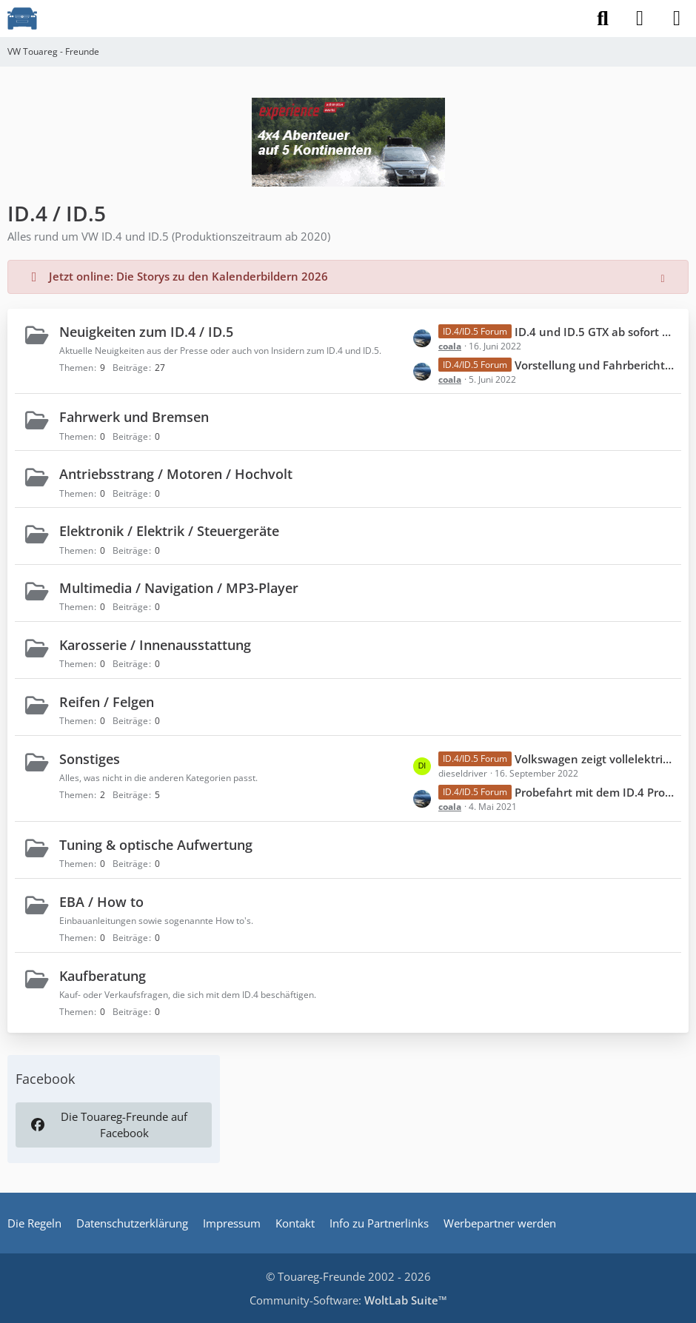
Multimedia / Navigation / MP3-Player (178, 588)
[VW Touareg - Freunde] (22, 18)
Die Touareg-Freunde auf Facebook (108, 1124)
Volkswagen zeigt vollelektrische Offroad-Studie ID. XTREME (594, 758)
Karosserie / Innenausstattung (155, 645)
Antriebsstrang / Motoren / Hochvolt (175, 474)
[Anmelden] (640, 18)
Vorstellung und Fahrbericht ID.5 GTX (594, 365)
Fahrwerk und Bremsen (134, 417)
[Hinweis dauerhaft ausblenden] (664, 277)
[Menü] (677, 18)
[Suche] (603, 18)
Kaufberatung (102, 976)
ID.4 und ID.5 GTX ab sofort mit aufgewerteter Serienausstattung (594, 331)
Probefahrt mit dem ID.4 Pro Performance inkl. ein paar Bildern (594, 792)
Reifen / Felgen (106, 702)
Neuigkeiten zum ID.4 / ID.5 (146, 332)
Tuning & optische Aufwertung (155, 845)
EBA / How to (101, 902)
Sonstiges (89, 759)
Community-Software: (348, 1300)
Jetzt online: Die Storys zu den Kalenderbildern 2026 (188, 276)
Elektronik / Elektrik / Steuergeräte (169, 531)
